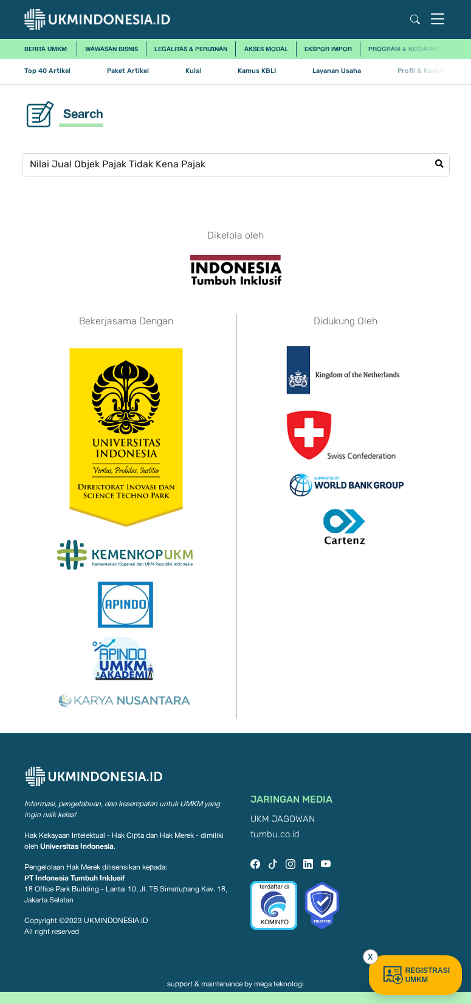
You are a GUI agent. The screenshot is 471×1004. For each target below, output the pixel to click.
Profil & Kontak (422, 71)
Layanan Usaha (336, 71)
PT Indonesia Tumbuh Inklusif (74, 877)
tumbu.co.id (275, 835)
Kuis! (193, 71)
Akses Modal (266, 48)
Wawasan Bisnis (111, 48)
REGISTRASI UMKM (415, 975)
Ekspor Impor (328, 48)
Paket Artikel (128, 71)
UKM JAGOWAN (282, 819)
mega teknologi (279, 984)
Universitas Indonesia (77, 846)
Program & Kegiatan (403, 48)
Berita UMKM (45, 48)
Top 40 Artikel (47, 71)
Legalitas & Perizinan (190, 48)
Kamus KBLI (257, 71)
